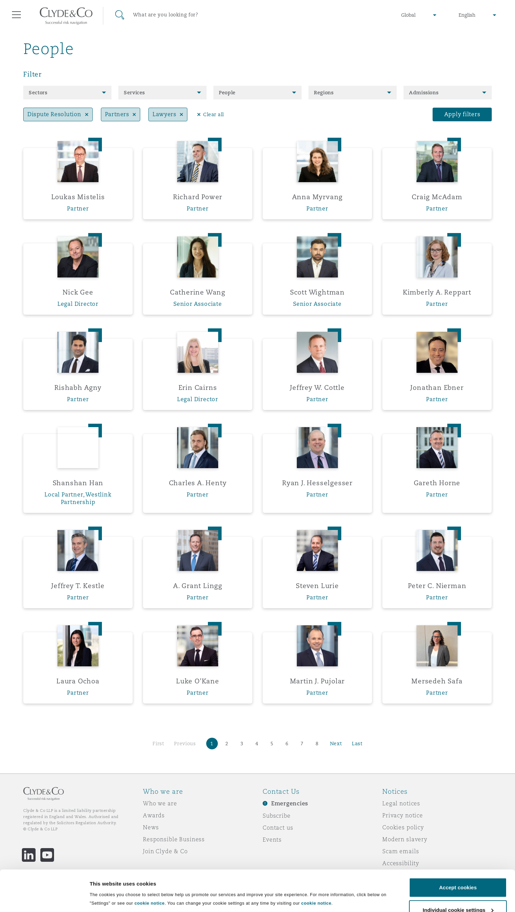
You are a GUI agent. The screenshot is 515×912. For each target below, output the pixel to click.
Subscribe (277, 815)
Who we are (160, 803)
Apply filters (462, 114)
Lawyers (164, 114)
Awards (154, 815)
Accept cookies (458, 863)
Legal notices (401, 803)
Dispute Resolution (54, 114)
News (151, 827)
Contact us (278, 827)
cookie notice (149, 878)
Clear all (213, 114)
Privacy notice (402, 815)
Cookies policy (403, 827)
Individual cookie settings (121, 906)
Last (357, 743)
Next (336, 743)
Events (272, 839)
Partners (117, 114)
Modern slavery (404, 839)
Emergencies (289, 803)
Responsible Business (174, 839)
